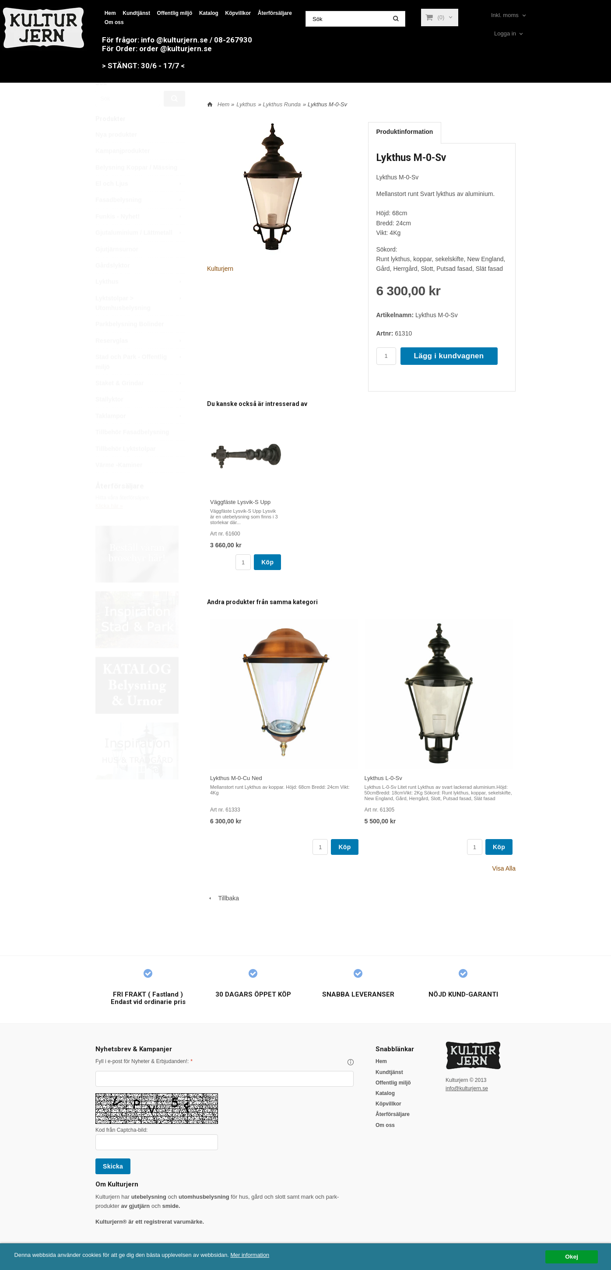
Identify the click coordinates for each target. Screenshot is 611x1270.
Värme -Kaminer (118, 485)
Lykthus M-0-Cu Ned (236, 778)
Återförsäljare (275, 13)
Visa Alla (504, 868)
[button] (351, 1062)
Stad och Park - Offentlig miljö (140, 382)
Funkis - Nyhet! (140, 237)
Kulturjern (220, 268)
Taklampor (140, 436)
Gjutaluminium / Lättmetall (140, 253)
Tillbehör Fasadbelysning (132, 452)
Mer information (264, 1255)
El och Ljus (140, 204)
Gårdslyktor (112, 286)
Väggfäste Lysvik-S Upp (240, 502)
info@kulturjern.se (467, 1088)
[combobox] (509, 15)
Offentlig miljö (175, 13)
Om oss (114, 22)
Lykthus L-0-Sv (383, 778)
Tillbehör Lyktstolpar (125, 469)
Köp (267, 562)
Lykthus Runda (282, 104)
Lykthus (140, 302)
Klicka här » (109, 527)
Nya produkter (116, 155)
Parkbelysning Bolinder (129, 344)
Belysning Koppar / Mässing (136, 188)
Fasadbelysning (140, 220)
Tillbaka (223, 898)
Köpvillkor (238, 13)
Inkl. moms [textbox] (505, 15)
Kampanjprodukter (122, 171)
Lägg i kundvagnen (449, 356)
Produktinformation (404, 131)
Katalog (208, 13)
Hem (110, 13)
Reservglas (140, 361)
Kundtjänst (136, 13)
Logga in (505, 33)
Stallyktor (140, 420)
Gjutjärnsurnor (116, 269)
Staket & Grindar (140, 404)
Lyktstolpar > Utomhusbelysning (140, 323)
